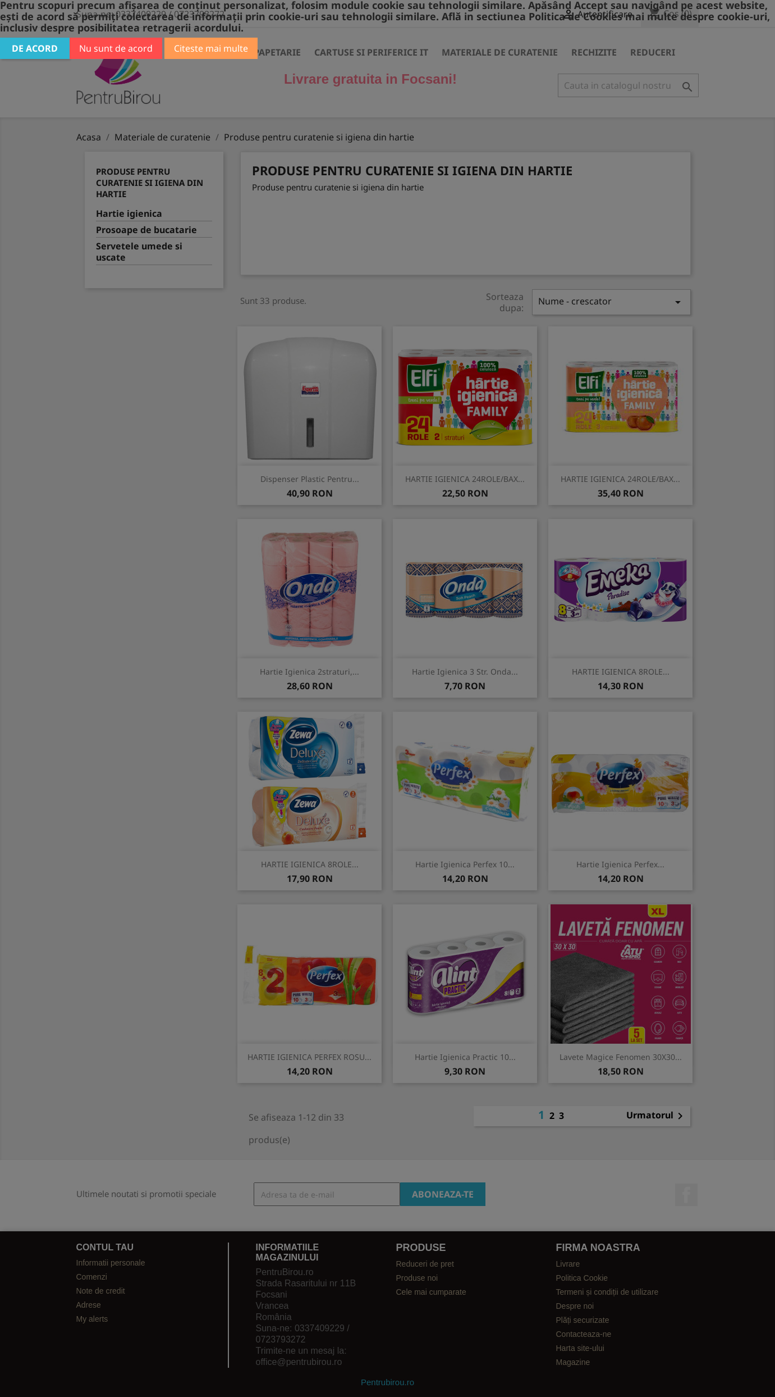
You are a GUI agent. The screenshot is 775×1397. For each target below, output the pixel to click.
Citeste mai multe (211, 48)
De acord (35, 48)
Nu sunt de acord (116, 48)
